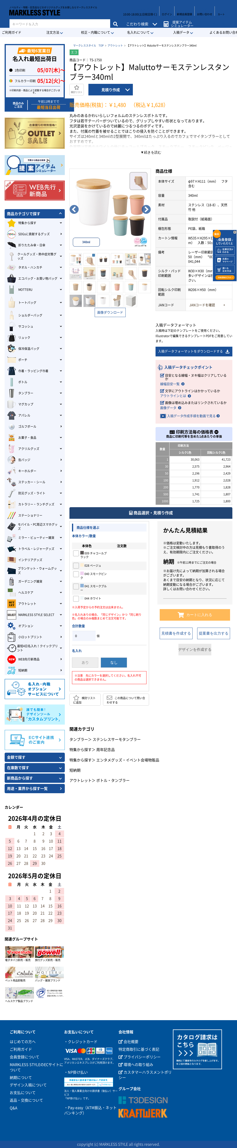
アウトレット (115, 45)
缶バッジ (18, 460)
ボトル (17, 382)
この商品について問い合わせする (126, 699)
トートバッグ (21, 302)
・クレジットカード (80, 1042)
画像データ (168, 408)
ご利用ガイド (21, 1049)
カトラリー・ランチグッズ (30, 504)
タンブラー (78, 740)
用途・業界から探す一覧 (27, 788)
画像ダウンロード (110, 312)
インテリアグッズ (24, 560)
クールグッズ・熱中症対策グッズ (31, 256)
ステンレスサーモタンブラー (117, 740)
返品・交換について (26, 1100)
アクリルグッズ (23, 448)
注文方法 (52, 32)
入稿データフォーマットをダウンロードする (194, 351)
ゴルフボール (21, 426)
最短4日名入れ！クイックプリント (32, 648)
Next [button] (146, 209)
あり (85, 663)
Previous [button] (74, 209)
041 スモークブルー (93, 588)
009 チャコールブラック (93, 555)
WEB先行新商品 (23, 659)
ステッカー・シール (26, 482)
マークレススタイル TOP (88, 45)
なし (114, 663)
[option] (110, 209)
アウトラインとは (173, 396)
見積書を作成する (176, 633)
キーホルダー (21, 471)
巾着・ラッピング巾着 (27, 371)
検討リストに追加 (84, 699)
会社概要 (128, 1042)
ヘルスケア (20, 592)
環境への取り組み (135, 1064)
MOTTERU (19, 289)
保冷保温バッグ (23, 348)
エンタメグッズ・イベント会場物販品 (127, 760)
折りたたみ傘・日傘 (26, 245)
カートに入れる (195, 615)
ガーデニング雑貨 (24, 581)
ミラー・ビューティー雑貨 (30, 537)
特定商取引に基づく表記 (138, 1049)
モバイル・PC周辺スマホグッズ (32, 526)
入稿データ (181, 32)
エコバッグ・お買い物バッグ (32, 278)
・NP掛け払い (76, 1072)
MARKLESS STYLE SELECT (30, 615)
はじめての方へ (23, 1042)
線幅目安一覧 (170, 384)
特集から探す (80, 750)
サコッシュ (20, 326)
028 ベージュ (90, 565)
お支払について (23, 1093)
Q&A (13, 1108)
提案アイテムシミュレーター (181, 21)
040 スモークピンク (93, 575)
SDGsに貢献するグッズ (28, 234)
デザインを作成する (194, 650)
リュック (18, 337)
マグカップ (20, 404)
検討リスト (76, 89)
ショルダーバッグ (24, 315)
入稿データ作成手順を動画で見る (191, 416)
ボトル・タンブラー (113, 781)
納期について (21, 1077)
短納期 (75, 770)
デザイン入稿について (28, 1085)
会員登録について (24, 1057)
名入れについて (138, 32)
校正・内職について (95, 32)
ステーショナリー (24, 515)
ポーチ (17, 360)
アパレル (18, 415)
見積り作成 (110, 90)
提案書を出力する (213, 633)
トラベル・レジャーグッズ (30, 549)
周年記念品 (105, 750)
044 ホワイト (90, 598)
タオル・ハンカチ (24, 267)
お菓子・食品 (21, 437)
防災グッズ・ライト (26, 493)
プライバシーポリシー (139, 1057)
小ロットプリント (24, 637)
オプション (20, 626)
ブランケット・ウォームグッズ (32, 570)
